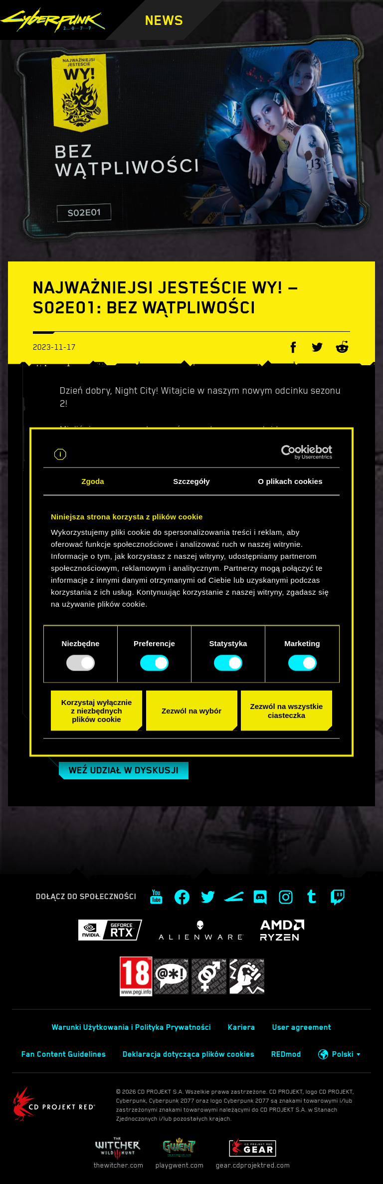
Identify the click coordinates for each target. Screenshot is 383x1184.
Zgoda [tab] (92, 480)
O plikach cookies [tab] (290, 480)
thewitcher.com (118, 1153)
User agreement (301, 1027)
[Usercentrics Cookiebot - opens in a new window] (288, 452)
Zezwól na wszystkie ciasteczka (286, 710)
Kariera (241, 1027)
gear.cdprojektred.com (253, 1153)
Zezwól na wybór (191, 710)
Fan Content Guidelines (63, 1054)
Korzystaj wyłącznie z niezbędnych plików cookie (96, 710)
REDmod (286, 1054)
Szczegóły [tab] (191, 480)
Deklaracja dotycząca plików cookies (188, 1054)
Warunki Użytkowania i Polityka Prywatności (131, 1027)
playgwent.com (179, 1153)
